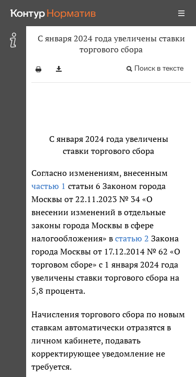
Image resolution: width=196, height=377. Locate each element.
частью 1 (48, 186)
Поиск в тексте (158, 68)
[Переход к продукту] (53, 13)
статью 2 (132, 238)
